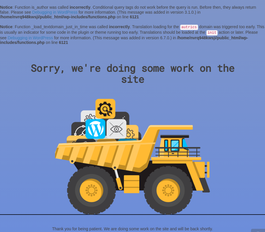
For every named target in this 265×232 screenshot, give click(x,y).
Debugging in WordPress (54, 12)
